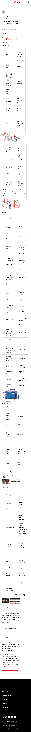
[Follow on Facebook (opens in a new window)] (11, 717)
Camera (4, 36)
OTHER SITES (15, 707)
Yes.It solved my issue (9, 655)
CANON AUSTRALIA (15, 683)
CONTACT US (15, 691)
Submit (9, 672)
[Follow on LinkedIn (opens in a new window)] (14, 717)
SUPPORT (15, 687)
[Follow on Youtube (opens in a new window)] (9, 717)
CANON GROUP (15, 703)
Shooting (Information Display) (10, 38)
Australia (8, 721)
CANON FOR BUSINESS (15, 695)
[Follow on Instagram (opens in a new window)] (3, 717)
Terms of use (12, 725)
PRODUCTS (15, 699)
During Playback (6, 40)
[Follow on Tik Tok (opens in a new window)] (6, 717)
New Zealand (14, 721)
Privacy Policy (5, 725)
